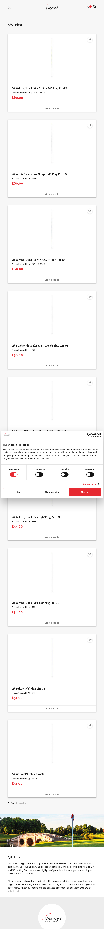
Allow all (85, 492)
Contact (12, 722)
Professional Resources (19, 829)
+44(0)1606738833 (20, 889)
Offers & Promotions (18, 760)
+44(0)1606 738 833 (37, 647)
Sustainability (14, 718)
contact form (69, 647)
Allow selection (52, 492)
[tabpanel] (52, 580)
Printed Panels (15, 797)
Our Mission (13, 820)
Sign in (11, 853)
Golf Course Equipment (19, 742)
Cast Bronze (14, 788)
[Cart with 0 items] (88, 7)
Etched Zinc (13, 792)
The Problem (14, 825)
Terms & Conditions (17, 867)
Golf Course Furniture (18, 751)
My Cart (11, 848)
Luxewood (13, 779)
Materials (12, 709)
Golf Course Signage (18, 746)
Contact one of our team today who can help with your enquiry (43, 884)
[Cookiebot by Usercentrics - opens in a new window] (89, 435)
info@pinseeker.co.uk (25, 894)
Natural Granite (15, 783)
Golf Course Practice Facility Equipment (27, 755)
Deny (19, 492)
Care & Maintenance (17, 801)
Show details (89, 484)
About (11, 714)
